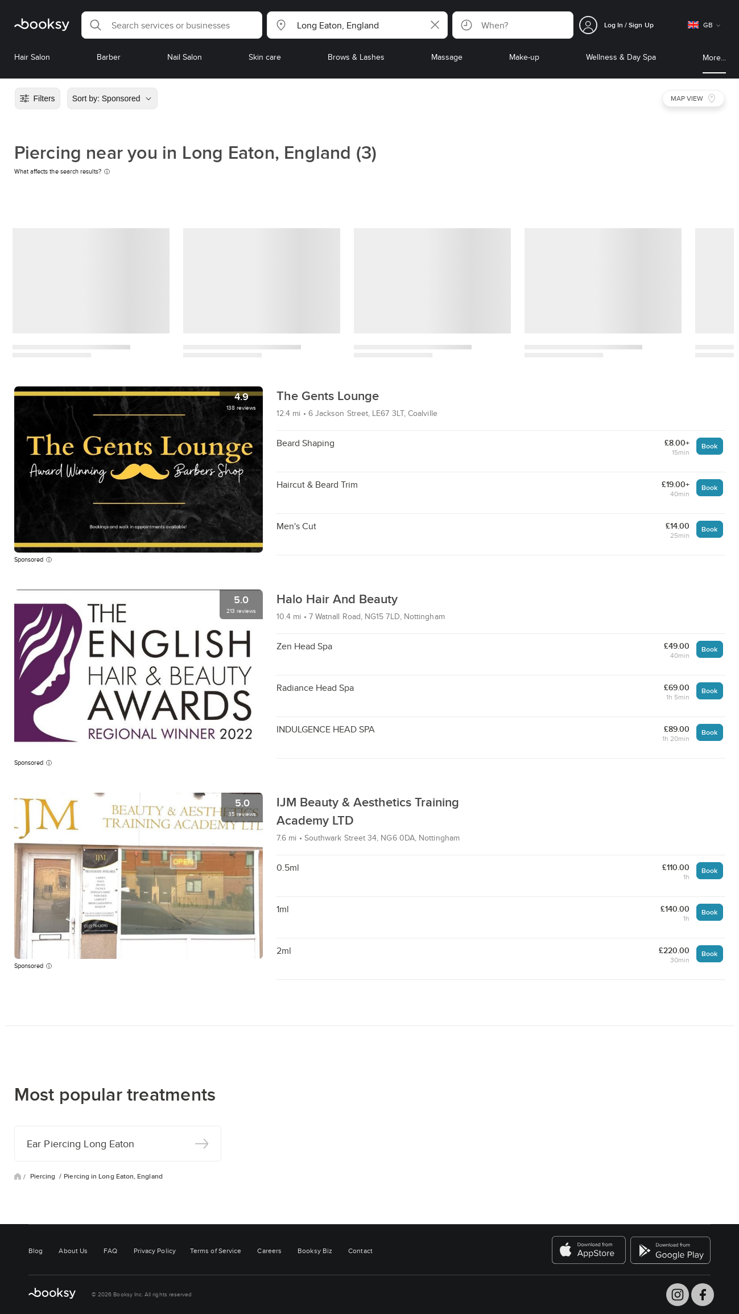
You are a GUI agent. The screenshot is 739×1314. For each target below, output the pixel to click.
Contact (360, 1250)
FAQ (110, 1250)
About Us (73, 1250)
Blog (35, 1250)
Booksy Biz (315, 1250)
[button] (171, 25)
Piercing (43, 1176)
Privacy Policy (155, 1250)
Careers (269, 1250)
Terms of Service (215, 1250)
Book (709, 446)
